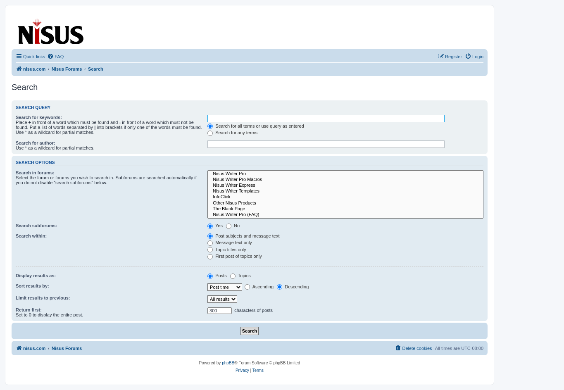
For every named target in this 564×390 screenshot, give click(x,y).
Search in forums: (35, 172)
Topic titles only (226, 249)
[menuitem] (55, 57)
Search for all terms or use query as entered (255, 126)
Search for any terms (232, 132)
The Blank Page (345, 209)
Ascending (259, 286)
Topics (240, 275)
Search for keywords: (39, 117)
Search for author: (35, 142)
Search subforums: (36, 225)
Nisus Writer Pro (345, 174)
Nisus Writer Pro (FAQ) (345, 215)
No (233, 225)
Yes (215, 225)
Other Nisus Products (345, 203)
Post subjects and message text (243, 235)
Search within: (31, 235)
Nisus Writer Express (345, 185)
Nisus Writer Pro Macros (345, 180)
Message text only (229, 242)
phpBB (228, 363)
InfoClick (345, 197)
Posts (217, 275)
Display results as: (36, 275)
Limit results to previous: (43, 297)
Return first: (29, 309)
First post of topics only (234, 256)
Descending (293, 286)
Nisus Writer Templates (345, 191)
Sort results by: (32, 285)
